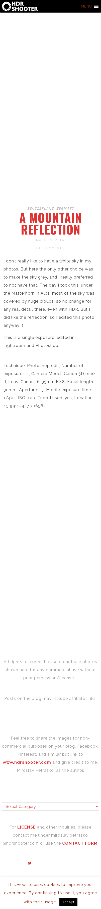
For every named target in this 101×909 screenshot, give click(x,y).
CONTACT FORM (79, 843)
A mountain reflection (50, 223)
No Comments (50, 248)
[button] (86, 6)
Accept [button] (68, 902)
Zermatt (65, 208)
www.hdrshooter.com (27, 762)
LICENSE (27, 827)
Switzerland (40, 208)
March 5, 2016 (50, 240)
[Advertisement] (50, 147)
